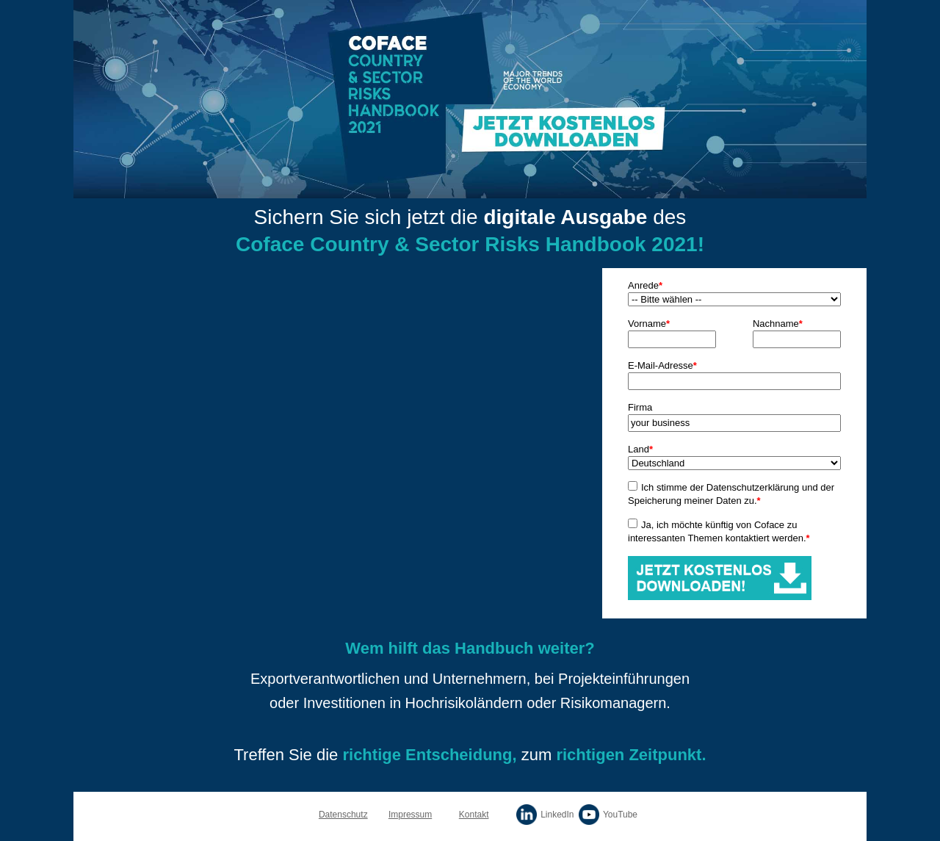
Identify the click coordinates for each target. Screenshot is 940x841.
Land (640, 449)
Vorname (649, 323)
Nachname (778, 323)
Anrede (645, 285)
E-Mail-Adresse (662, 365)
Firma (640, 407)
